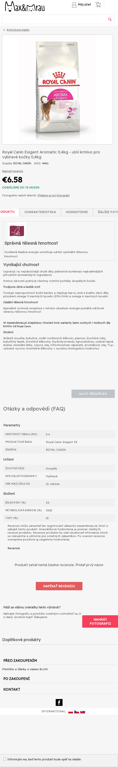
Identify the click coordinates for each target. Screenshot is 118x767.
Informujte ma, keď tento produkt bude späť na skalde (42, 759)
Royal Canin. (24, 326)
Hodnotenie (77, 212)
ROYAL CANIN (22, 163)
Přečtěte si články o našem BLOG (25, 669)
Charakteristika (40, 212)
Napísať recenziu (12, 171)
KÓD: (37, 163)
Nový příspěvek (93, 394)
